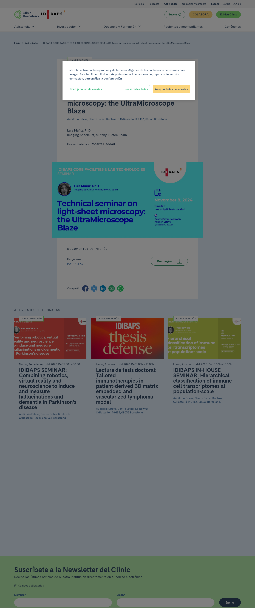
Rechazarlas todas (136, 89)
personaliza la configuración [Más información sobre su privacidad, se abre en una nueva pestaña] (103, 78)
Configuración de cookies (86, 89)
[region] (129, 80)
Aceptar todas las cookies (171, 89)
